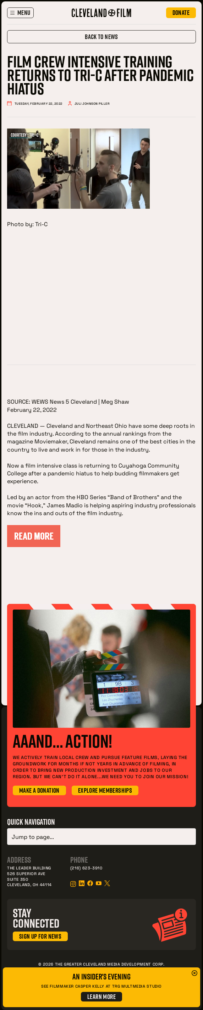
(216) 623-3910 (86, 866)
